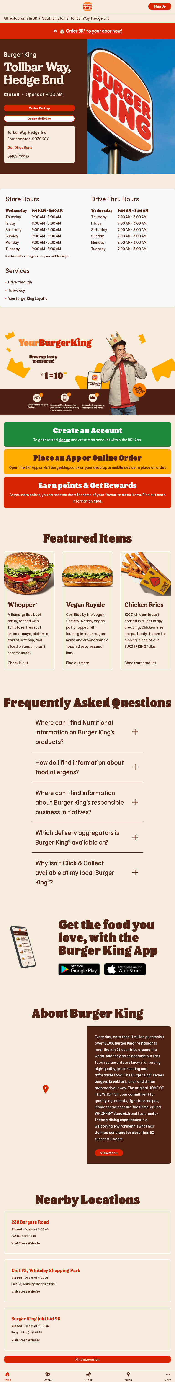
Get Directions (19, 147)
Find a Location (87, 1359)
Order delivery (39, 118)
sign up (64, 440)
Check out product (140, 663)
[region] (46, 1095)
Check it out (18, 663)
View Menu (109, 1153)
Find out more (77, 663)
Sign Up (160, 6)
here (97, 501)
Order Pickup (39, 108)
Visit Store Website (25, 1243)
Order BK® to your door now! (94, 31)
